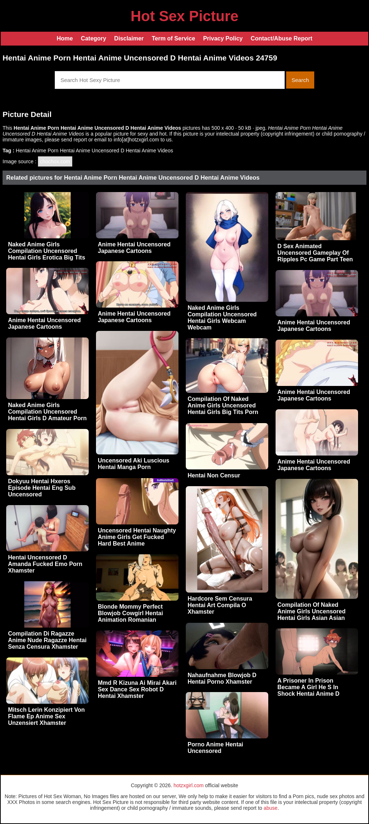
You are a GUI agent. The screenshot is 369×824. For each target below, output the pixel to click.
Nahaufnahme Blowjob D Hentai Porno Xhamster (222, 678)
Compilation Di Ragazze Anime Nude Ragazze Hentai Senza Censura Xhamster (47, 640)
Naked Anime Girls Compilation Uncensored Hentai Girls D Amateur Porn (47, 411)
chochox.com (55, 161)
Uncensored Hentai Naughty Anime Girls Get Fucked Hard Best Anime (137, 537)
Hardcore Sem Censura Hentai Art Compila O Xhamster (220, 605)
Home (65, 38)
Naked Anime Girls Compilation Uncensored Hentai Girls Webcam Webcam (222, 318)
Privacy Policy (223, 38)
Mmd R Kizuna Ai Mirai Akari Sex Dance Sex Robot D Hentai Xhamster (137, 689)
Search (300, 80)
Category (93, 38)
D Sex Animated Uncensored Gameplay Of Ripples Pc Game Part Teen (315, 252)
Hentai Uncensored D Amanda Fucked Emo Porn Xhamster (45, 564)
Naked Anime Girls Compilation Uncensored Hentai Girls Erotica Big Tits (46, 251)
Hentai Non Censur (214, 475)
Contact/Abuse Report (281, 38)
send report (74, 139)
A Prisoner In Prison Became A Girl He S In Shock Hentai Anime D (308, 687)
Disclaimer (129, 38)
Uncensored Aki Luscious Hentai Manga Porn (133, 463)
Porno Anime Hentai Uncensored (215, 747)
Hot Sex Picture (185, 16)
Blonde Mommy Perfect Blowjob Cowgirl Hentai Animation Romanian (130, 613)
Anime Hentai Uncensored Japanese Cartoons (134, 247)
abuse (270, 808)
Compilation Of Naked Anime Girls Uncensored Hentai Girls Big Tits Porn (223, 405)
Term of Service (173, 38)
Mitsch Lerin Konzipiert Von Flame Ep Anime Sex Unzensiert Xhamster (46, 716)
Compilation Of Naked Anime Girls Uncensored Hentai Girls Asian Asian (311, 611)
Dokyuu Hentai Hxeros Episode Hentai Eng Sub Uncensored (42, 487)
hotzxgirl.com (188, 785)
